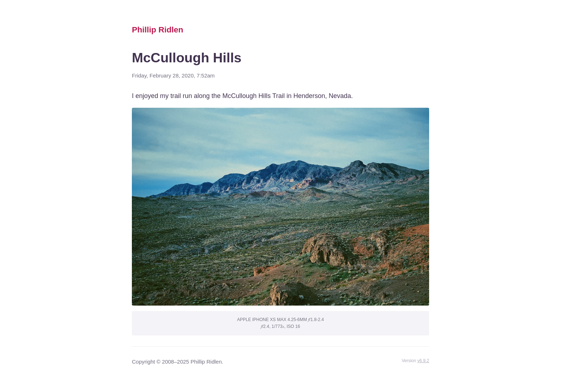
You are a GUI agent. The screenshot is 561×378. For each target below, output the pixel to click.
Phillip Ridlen (157, 29)
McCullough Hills (186, 57)
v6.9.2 (423, 360)
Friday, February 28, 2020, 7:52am (173, 75)
